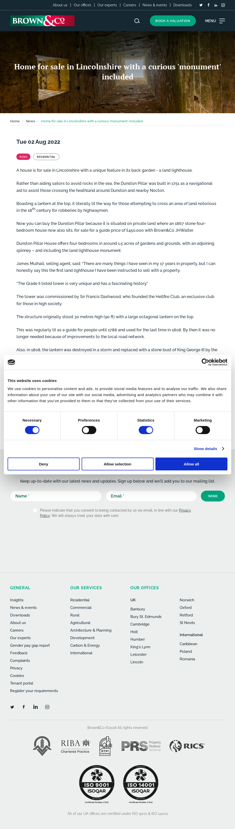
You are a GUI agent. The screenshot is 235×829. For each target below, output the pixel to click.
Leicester (138, 654)
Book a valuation (172, 21)
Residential (79, 600)
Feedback (19, 653)
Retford (186, 615)
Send (213, 496)
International (81, 653)
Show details (205, 449)
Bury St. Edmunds (145, 616)
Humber (137, 639)
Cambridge (140, 624)
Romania (187, 659)
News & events (155, 5)
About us (60, 5)
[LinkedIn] (215, 5)
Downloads (182, 5)
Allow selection (117, 464)
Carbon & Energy (85, 645)
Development (82, 638)
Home (15, 121)
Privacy (16, 668)
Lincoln (136, 662)
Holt (134, 632)
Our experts (107, 5)
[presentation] (110, 534)
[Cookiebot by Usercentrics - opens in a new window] (205, 362)
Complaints (20, 660)
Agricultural (80, 622)
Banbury (137, 609)
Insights (17, 600)
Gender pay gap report (30, 645)
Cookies (17, 675)
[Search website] (137, 20)
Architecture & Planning (90, 630)
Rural (74, 615)
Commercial (80, 607)
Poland (186, 651)
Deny (43, 464)
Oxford (186, 607)
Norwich (187, 600)
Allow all (191, 464)
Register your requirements (34, 691)
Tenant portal (21, 683)
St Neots (187, 622)
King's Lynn (140, 647)
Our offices (82, 5)
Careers (129, 5)
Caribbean (188, 644)
